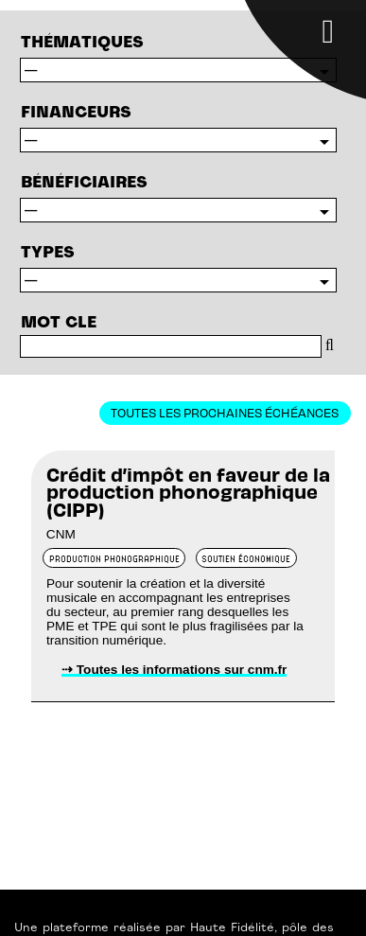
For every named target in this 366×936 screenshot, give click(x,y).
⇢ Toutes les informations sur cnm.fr (174, 669)
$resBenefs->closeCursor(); (178, 210)
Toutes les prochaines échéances (225, 412)
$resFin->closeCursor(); (178, 140)
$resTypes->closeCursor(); (178, 70)
